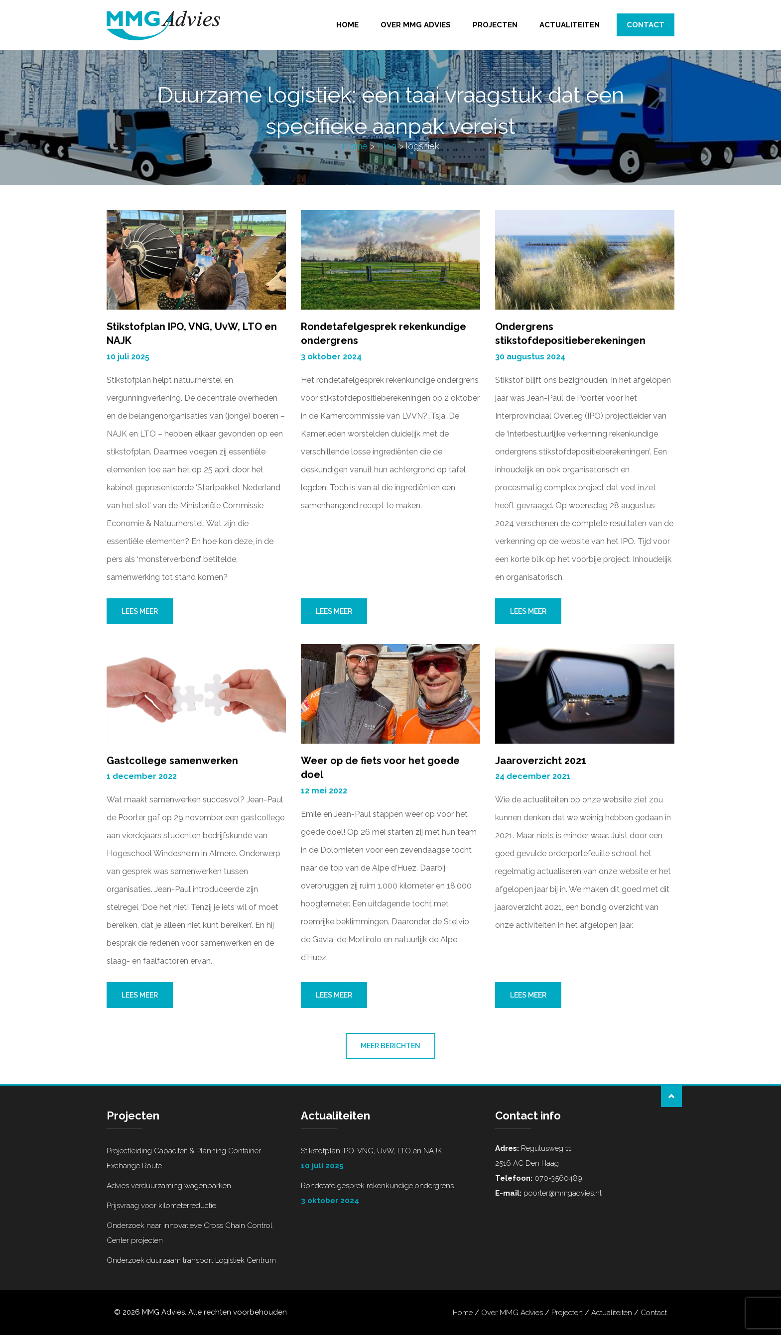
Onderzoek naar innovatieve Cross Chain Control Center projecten (189, 1233)
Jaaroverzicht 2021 (540, 761)
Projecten (495, 24)
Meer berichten (390, 1046)
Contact (645, 24)
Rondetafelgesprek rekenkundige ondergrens (390, 1194)
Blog (386, 146)
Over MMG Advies (416, 24)
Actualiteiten (569, 24)
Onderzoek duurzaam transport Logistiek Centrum (191, 1260)
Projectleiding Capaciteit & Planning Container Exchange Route (184, 1158)
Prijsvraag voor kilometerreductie (161, 1205)
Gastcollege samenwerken (172, 761)
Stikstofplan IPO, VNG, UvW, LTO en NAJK (390, 1159)
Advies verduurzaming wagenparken (169, 1185)
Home (347, 24)
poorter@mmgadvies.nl (561, 1193)
